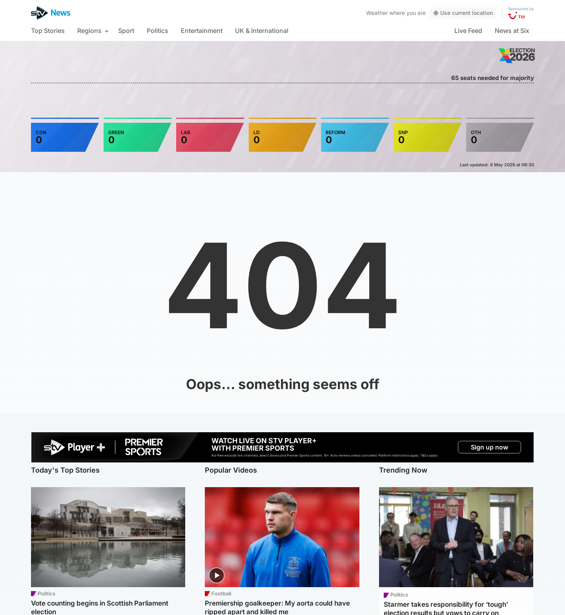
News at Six (512, 31)
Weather (377, 12)
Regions (89, 31)
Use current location (463, 12)
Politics (157, 31)
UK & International (261, 31)
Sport (126, 31)
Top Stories (48, 31)
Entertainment (201, 31)
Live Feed (468, 31)
